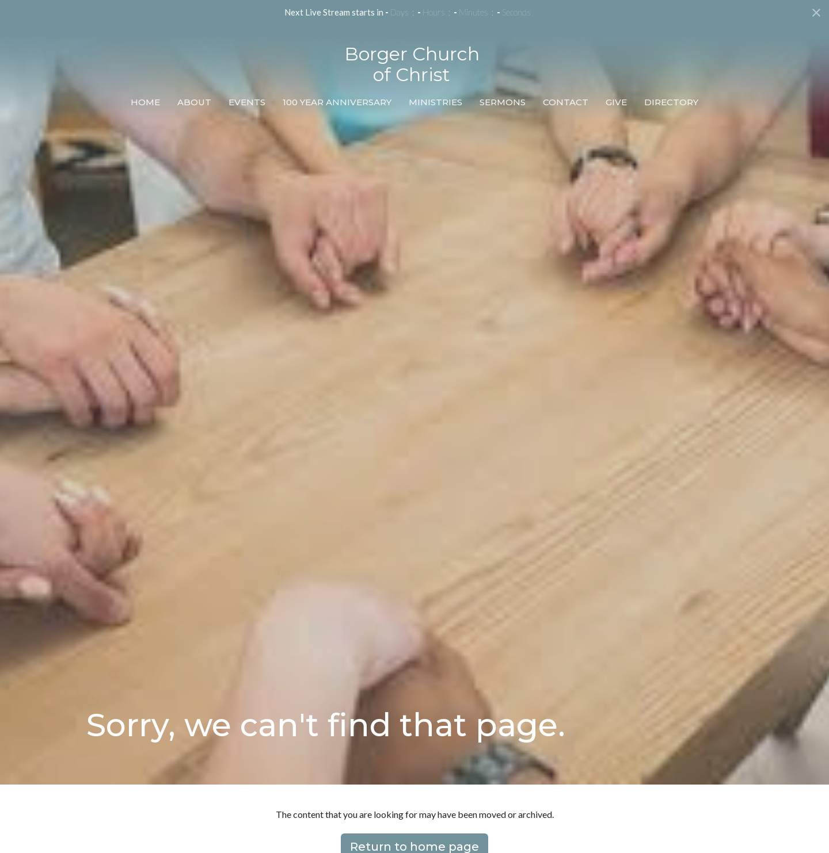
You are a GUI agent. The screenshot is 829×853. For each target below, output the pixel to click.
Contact (565, 102)
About (194, 102)
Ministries (435, 102)
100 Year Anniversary (337, 102)
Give (616, 102)
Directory (671, 102)
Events (247, 102)
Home (145, 102)
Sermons (503, 102)
